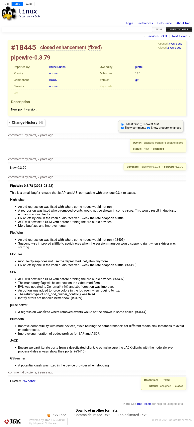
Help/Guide (164, 23)
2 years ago (174, 47)
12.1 (138, 73)
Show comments (135, 127)
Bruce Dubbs (57, 67)
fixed (94, 47)
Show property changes (166, 127)
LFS (6, 3)
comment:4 (16, 372)
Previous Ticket (157, 36)
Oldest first (132, 124)
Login (129, 23)
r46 (64, 287)
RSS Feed (58, 415)
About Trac (183, 23)
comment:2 (16, 159)
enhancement (71, 47)
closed (47, 47)
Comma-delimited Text (92, 415)
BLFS (17, 3)
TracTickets (144, 404)
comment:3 (16, 177)
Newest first (151, 124)
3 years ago (175, 43)
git (137, 80)
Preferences (145, 23)
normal (53, 73)
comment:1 (16, 135)
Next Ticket (179, 36)
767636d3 (29, 381)
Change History (27, 122)
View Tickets (179, 29)
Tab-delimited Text (132, 415)
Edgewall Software (44, 423)
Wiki (159, 29)
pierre (139, 67)
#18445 (23, 47)
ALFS (29, 3)
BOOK (53, 80)
